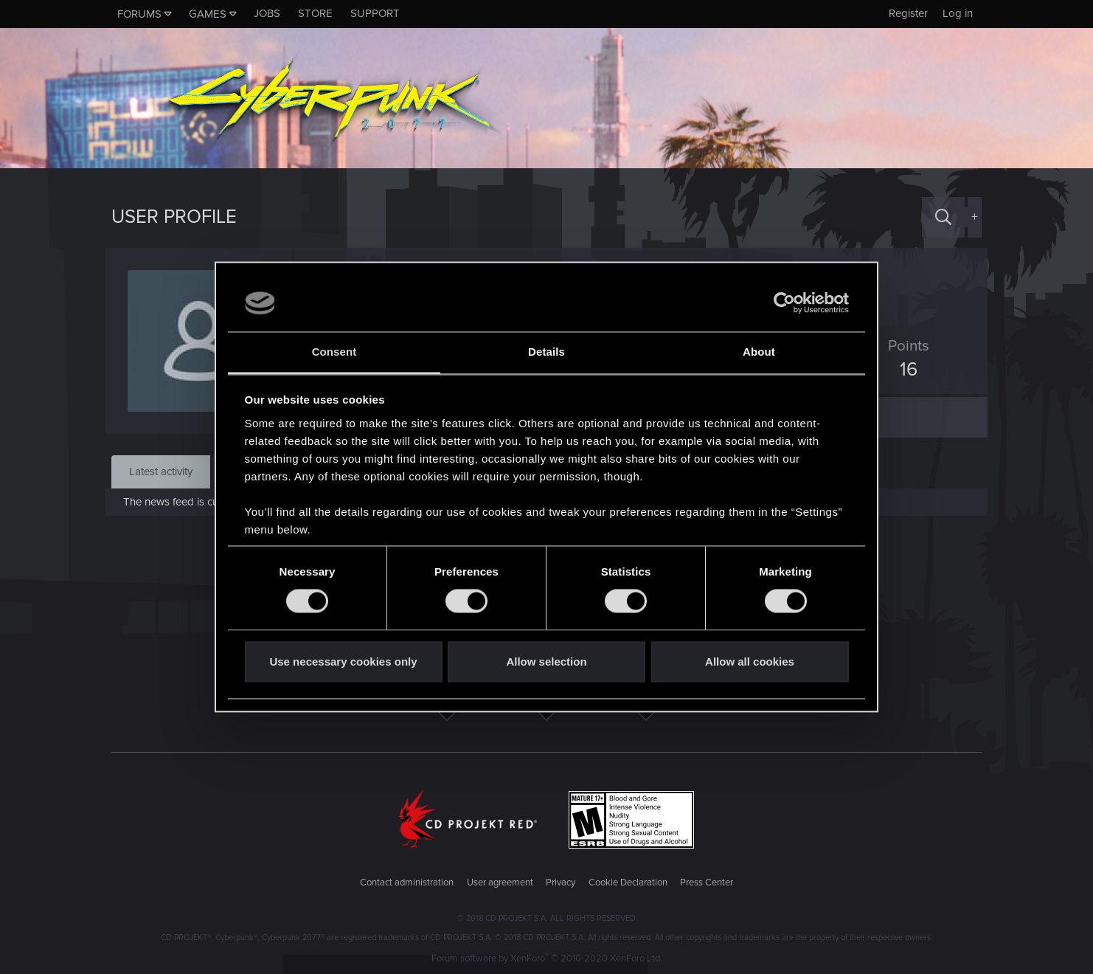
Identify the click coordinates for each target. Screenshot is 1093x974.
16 (903, 369)
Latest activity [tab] (160, 471)
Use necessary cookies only (343, 661)
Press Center (706, 882)
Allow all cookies (749, 661)
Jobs (267, 13)
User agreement (500, 882)
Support (375, 13)
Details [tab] (546, 351)
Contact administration (407, 882)
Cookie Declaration (628, 882)
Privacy (560, 882)
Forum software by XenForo (546, 958)
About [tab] (759, 351)
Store (315, 13)
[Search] (943, 217)
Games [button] (207, 14)
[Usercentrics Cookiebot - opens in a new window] (784, 303)
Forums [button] (139, 14)
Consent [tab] (334, 351)
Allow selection (546, 661)
